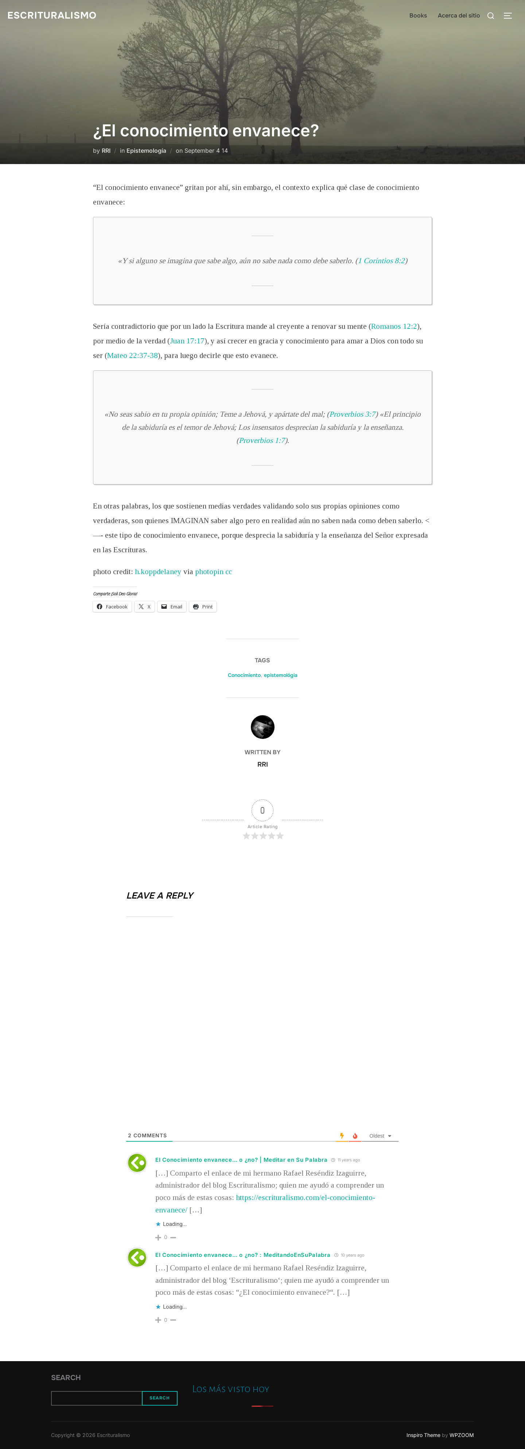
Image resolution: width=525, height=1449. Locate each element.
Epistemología (146, 150)
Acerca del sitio (459, 15)
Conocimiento (244, 675)
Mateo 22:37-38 (132, 355)
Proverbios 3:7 (352, 414)
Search (66, 1377)
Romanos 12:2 (394, 326)
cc (228, 571)
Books (418, 15)
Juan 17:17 (187, 340)
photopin (209, 571)
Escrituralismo (52, 15)
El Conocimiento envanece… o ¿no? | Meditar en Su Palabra (241, 1159)
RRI (106, 150)
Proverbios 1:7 (262, 440)
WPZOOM (462, 1435)
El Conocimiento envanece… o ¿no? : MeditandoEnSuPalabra (243, 1254)
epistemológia (281, 675)
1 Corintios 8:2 (381, 260)
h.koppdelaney (158, 571)
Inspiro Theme (423, 1435)
